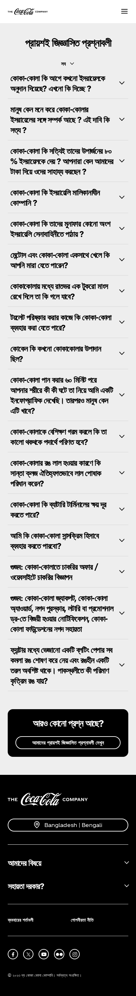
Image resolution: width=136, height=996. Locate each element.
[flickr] (59, 954)
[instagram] (74, 954)
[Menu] (124, 12)
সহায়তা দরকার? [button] (26, 885)
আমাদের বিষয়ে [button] (24, 862)
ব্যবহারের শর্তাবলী (20, 920)
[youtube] (44, 954)
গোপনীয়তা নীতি (82, 920)
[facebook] (13, 954)
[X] (28, 954)
